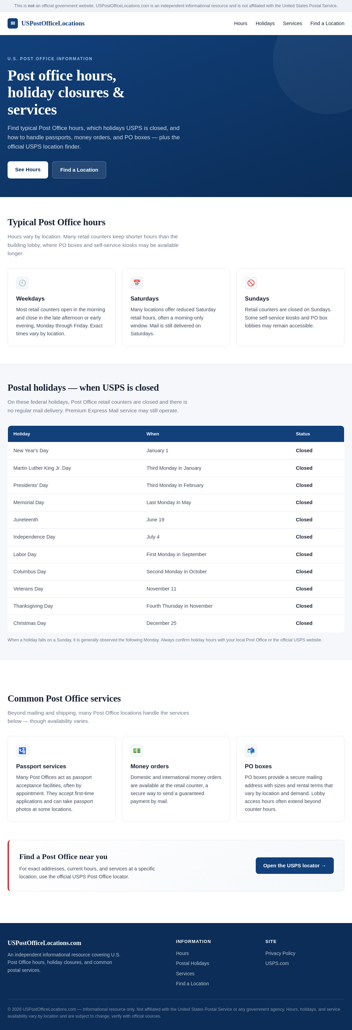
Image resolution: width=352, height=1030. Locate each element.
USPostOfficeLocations (46, 23)
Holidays (265, 23)
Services (292, 23)
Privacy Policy (280, 953)
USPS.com (277, 963)
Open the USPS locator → (294, 865)
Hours (241, 23)
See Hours (28, 169)
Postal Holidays (192, 963)
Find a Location (327, 23)
